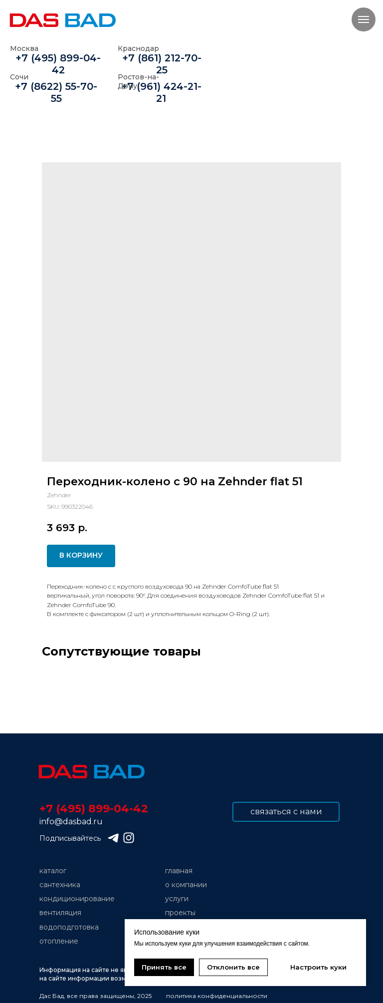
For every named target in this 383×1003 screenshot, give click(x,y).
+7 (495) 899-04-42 (58, 64)
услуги (177, 898)
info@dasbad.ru (71, 821)
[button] (286, 812)
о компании (186, 884)
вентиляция (60, 912)
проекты (180, 912)
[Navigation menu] (363, 19)
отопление (58, 941)
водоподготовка (69, 927)
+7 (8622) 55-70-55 (56, 92)
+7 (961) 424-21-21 (161, 92)
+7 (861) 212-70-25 (161, 64)
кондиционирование (77, 898)
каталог (52, 870)
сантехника (59, 884)
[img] (90, 771)
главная (178, 870)
